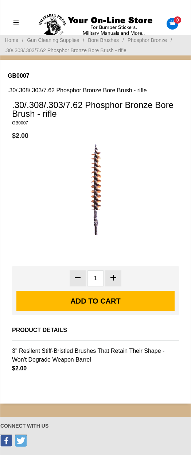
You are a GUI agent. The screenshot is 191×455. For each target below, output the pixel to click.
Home (11, 40)
